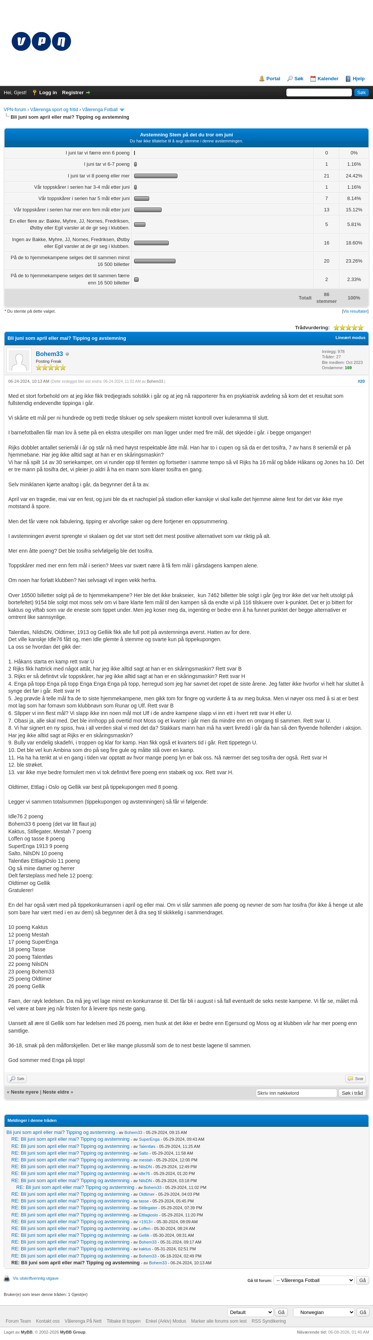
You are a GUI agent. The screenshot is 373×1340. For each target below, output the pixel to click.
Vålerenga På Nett (83, 1321)
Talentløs (147, 1146)
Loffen (144, 1228)
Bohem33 (49, 354)
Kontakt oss (48, 1321)
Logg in (48, 92)
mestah (146, 1160)
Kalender (328, 78)
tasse (144, 1201)
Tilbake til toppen (124, 1321)
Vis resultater (355, 311)
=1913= (146, 1221)
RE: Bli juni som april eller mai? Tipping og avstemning (70, 1139)
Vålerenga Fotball (100, 109)
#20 (361, 381)
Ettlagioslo (148, 1215)
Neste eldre (56, 1092)
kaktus (145, 1249)
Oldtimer (147, 1194)
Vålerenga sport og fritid (54, 109)
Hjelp (359, 78)
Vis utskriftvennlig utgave (35, 1278)
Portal (273, 78)
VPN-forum (15, 109)
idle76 (144, 1173)
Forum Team (18, 1321)
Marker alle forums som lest (218, 1321)
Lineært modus (350, 337)
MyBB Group (72, 1332)
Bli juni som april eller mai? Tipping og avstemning (60, 1132)
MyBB (26, 1332)
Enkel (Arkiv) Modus (166, 1321)
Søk (298, 78)
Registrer (73, 92)
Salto (143, 1153)
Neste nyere (25, 1092)
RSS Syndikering (269, 1321)
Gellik (144, 1235)
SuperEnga (149, 1139)
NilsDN (145, 1166)
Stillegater (148, 1208)
